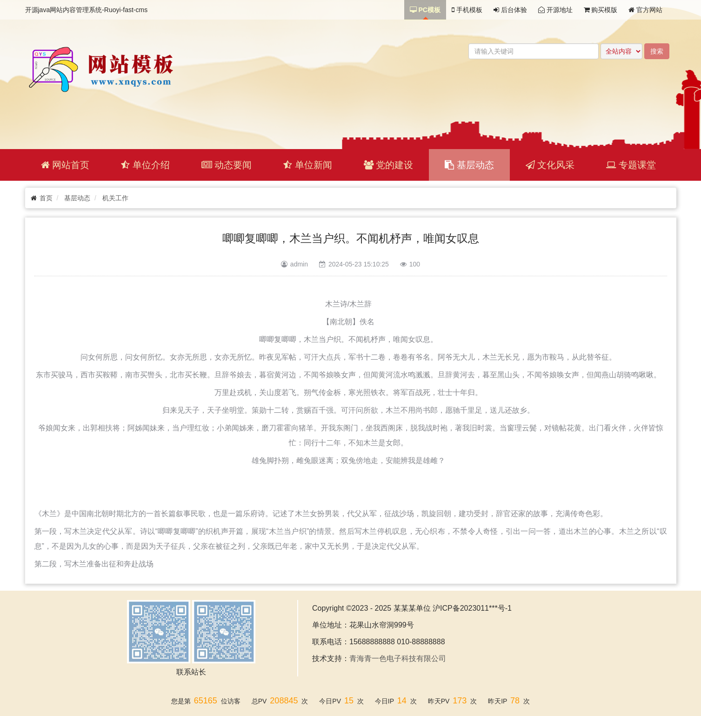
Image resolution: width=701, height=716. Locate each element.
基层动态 (469, 165)
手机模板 (467, 10)
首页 (46, 198)
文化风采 (550, 165)
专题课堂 (631, 165)
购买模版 (601, 10)
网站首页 (65, 165)
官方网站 (645, 10)
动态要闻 (226, 165)
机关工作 (115, 198)
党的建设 (389, 165)
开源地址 (555, 10)
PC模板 (425, 10)
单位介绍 (145, 165)
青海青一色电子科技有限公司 (397, 658)
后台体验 (510, 10)
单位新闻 (307, 165)
